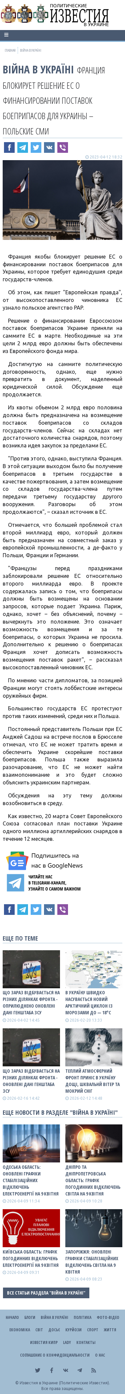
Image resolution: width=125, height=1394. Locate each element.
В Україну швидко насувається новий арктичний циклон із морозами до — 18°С (89, 1002)
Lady (67, 1342)
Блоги (29, 1317)
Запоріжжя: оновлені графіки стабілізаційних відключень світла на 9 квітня (91, 1262)
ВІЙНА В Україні (38, 69)
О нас (100, 1355)
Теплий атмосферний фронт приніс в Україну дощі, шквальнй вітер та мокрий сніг (92, 1081)
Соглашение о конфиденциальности (55, 1355)
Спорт (92, 1330)
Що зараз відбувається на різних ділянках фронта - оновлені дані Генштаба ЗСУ (31, 1081)
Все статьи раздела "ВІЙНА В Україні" (46, 1293)
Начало (12, 1317)
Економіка (19, 1330)
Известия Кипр (44, 1342)
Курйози (73, 1330)
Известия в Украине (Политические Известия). (65, 1383)
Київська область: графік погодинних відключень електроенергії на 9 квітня (31, 1258)
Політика (82, 1317)
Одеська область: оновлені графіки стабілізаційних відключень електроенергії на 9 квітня (31, 1180)
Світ (39, 1330)
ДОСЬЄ (54, 1330)
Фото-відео (108, 1317)
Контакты (85, 1342)
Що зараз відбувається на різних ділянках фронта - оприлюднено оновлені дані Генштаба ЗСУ (31, 1002)
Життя (110, 1330)
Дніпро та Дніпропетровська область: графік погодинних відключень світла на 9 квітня (92, 1180)
